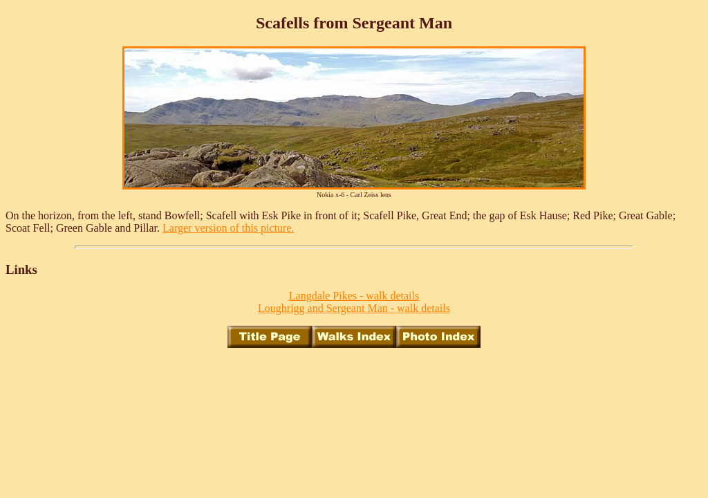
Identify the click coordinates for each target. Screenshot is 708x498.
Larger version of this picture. (228, 228)
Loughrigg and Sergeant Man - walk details (354, 308)
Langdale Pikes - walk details (354, 296)
